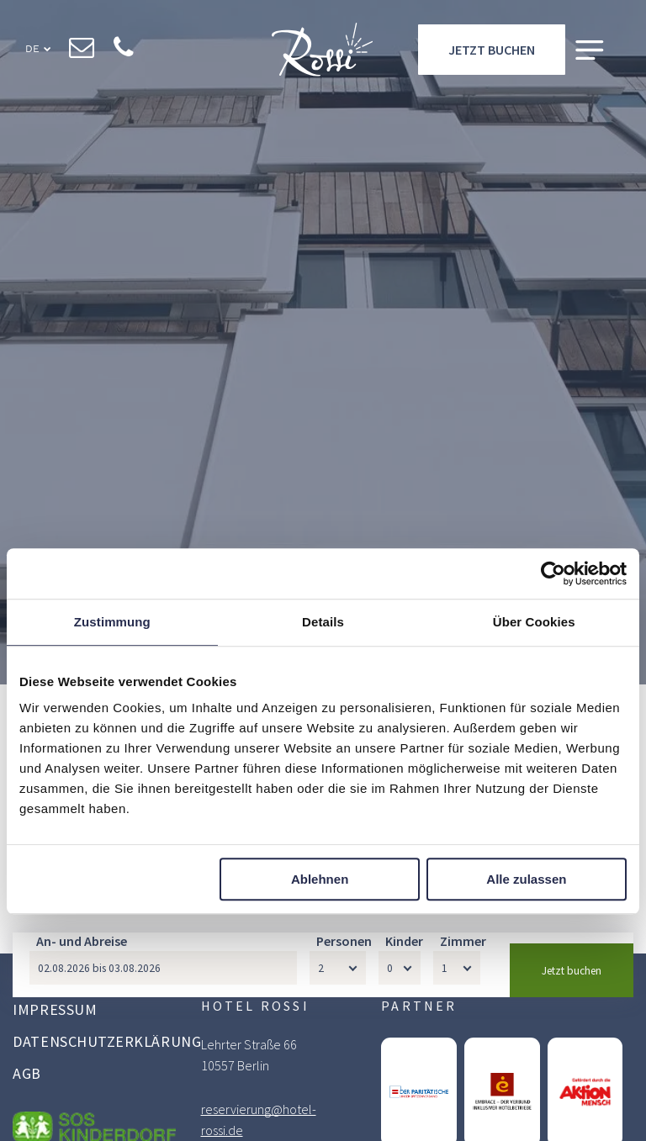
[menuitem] (107, 1011)
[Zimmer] (456, 1111)
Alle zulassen (526, 879)
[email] (82, 51)
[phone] (124, 51)
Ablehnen (319, 879)
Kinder (404, 1084)
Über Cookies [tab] (534, 622)
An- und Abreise (81, 1084)
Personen (344, 1084)
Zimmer (463, 1084)
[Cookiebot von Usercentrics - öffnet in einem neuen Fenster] (553, 573)
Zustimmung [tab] (112, 622)
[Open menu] (589, 52)
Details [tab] (323, 622)
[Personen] (338, 1111)
